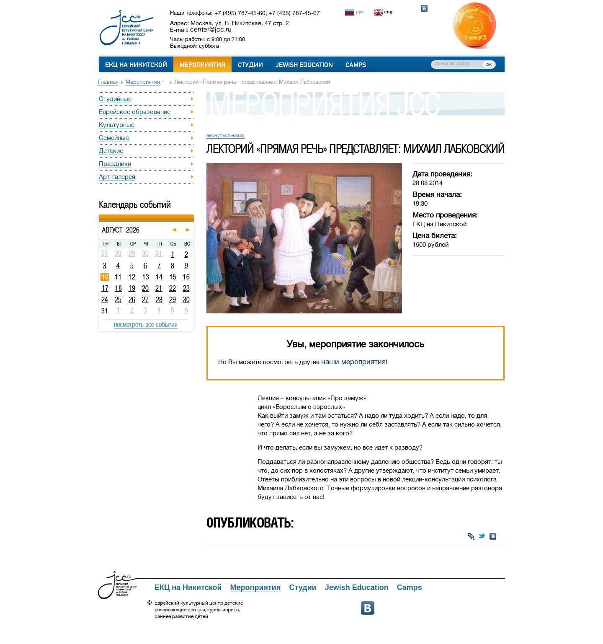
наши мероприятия (353, 362)
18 (118, 288)
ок (489, 64)
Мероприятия (202, 65)
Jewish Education (304, 65)
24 (104, 299)
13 (145, 277)
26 (132, 299)
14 (158, 277)
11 (118, 277)
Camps (355, 65)
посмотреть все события (146, 324)
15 (172, 277)
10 (104, 277)
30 (186, 299)
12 (131, 277)
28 (159, 299)
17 (104, 288)
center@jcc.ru (211, 29)
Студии (250, 65)
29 (172, 299)
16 (186, 277)
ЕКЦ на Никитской (136, 65)
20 (145, 288)
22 (172, 288)
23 (186, 288)
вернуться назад (225, 135)
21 (158, 288)
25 (118, 299)
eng (388, 11)
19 (131, 288)
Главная (108, 82)
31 (104, 311)
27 (145, 299)
